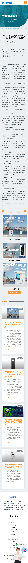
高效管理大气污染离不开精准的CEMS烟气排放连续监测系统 (13, 374)
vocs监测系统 (14, 289)
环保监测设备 (14, 529)
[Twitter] (13, 516)
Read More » (7, 349)
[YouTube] (17, 516)
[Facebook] (10, 516)
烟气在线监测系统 (14, 260)
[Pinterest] (15, 516)
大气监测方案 (14, 526)
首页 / (2, 28)
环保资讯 (14, 531)
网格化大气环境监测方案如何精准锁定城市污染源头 (13, 422)
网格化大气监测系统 (14, 239)
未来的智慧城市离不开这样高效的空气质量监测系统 (13, 324)
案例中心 (14, 528)
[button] (14, 292)
